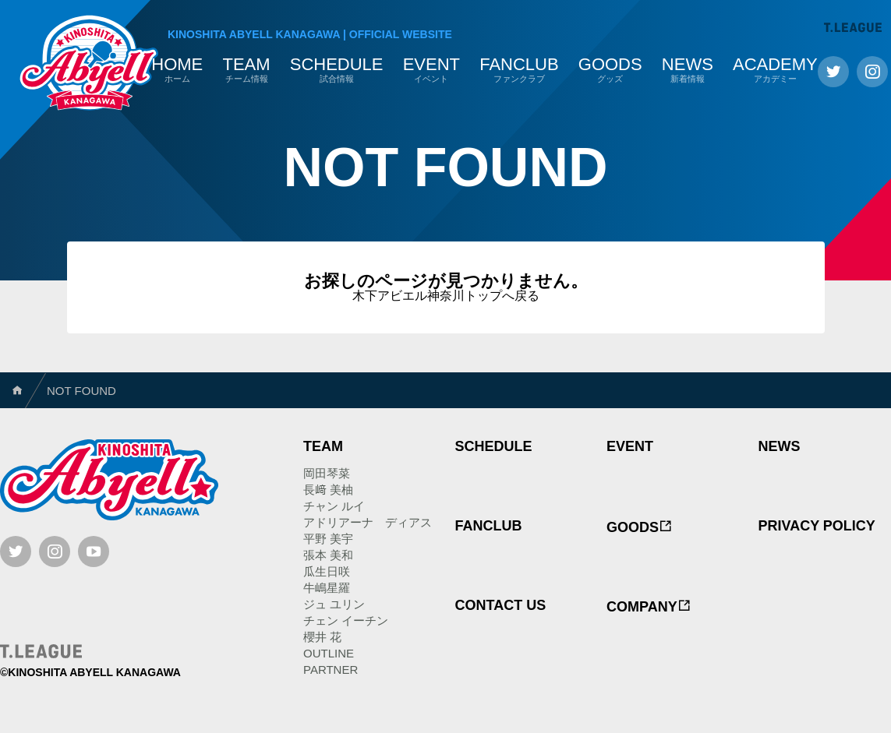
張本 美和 (328, 555)
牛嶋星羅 (326, 587)
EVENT (629, 446)
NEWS (779, 446)
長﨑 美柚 (328, 489)
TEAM (323, 446)
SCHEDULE (493, 446)
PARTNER (330, 669)
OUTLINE (328, 653)
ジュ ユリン (334, 604)
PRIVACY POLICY (816, 526)
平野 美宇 (328, 538)
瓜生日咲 (326, 571)
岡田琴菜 (326, 473)
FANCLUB (488, 526)
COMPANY (648, 607)
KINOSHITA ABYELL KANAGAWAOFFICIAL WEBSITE (310, 34)
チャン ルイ (334, 506)
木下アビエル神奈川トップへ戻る (445, 295)
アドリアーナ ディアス (367, 522)
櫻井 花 (322, 636)
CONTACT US (500, 605)
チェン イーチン (345, 620)
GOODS (639, 527)
